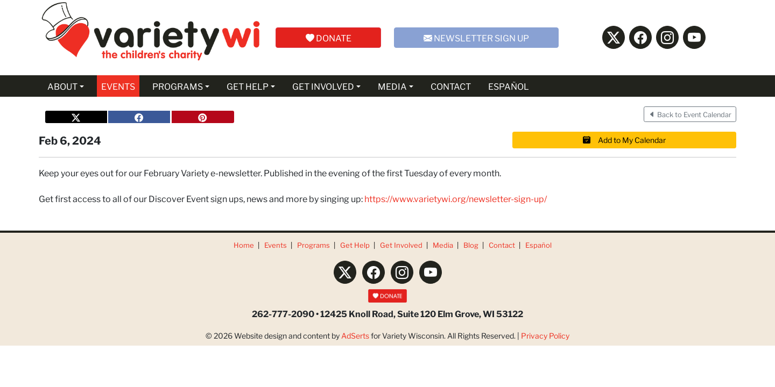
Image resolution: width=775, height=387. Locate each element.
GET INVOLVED (323, 86)
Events (275, 245)
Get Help (355, 245)
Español (538, 245)
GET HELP (248, 86)
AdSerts (355, 335)
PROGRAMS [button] (177, 86)
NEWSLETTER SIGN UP (476, 37)
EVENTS (118, 86)
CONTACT (451, 86)
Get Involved (401, 245)
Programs (313, 245)
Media (443, 245)
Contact (502, 245)
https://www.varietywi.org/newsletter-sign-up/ (455, 198)
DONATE (328, 37)
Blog (470, 245)
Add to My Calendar (624, 139)
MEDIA (392, 86)
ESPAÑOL (508, 86)
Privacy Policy (545, 335)
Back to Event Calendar (690, 114)
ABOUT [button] (62, 86)
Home (244, 245)
